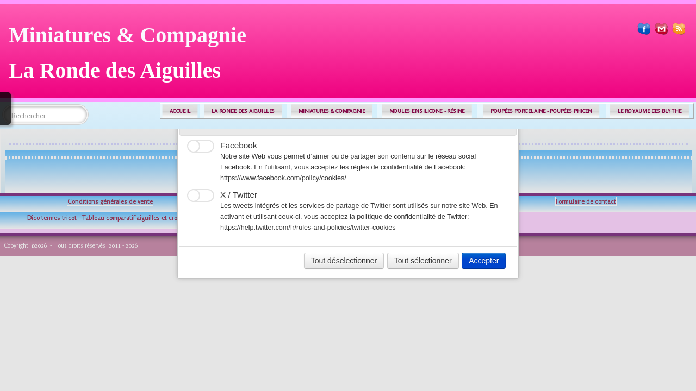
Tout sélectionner (423, 260)
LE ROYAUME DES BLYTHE (650, 111)
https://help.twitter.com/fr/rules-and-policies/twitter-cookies (308, 227)
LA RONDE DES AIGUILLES (243, 111)
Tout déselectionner (344, 260)
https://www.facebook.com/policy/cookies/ (283, 178)
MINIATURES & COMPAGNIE (332, 111)
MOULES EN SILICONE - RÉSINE (427, 111)
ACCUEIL (180, 111)
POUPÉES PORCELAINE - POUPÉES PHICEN (541, 111)
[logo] (131, 56)
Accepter (484, 260)
